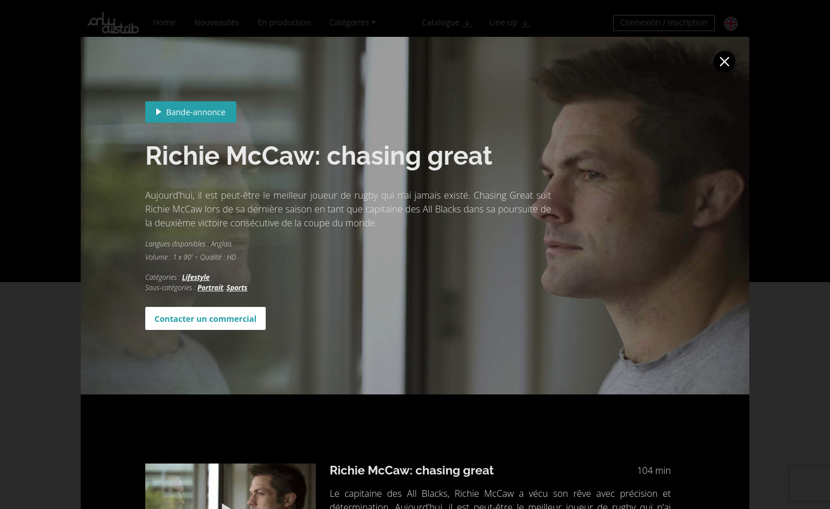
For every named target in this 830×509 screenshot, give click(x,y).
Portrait (210, 288)
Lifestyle (196, 277)
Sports (237, 288)
